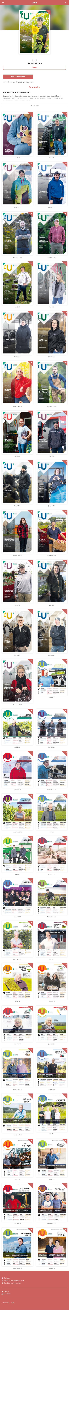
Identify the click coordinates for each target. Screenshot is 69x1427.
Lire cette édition (18, 76)
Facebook (6, 1294)
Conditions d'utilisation (11, 1283)
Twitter (5, 1291)
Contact (6, 1278)
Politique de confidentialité (13, 1280)
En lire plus (34, 105)
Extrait (34, 68)
